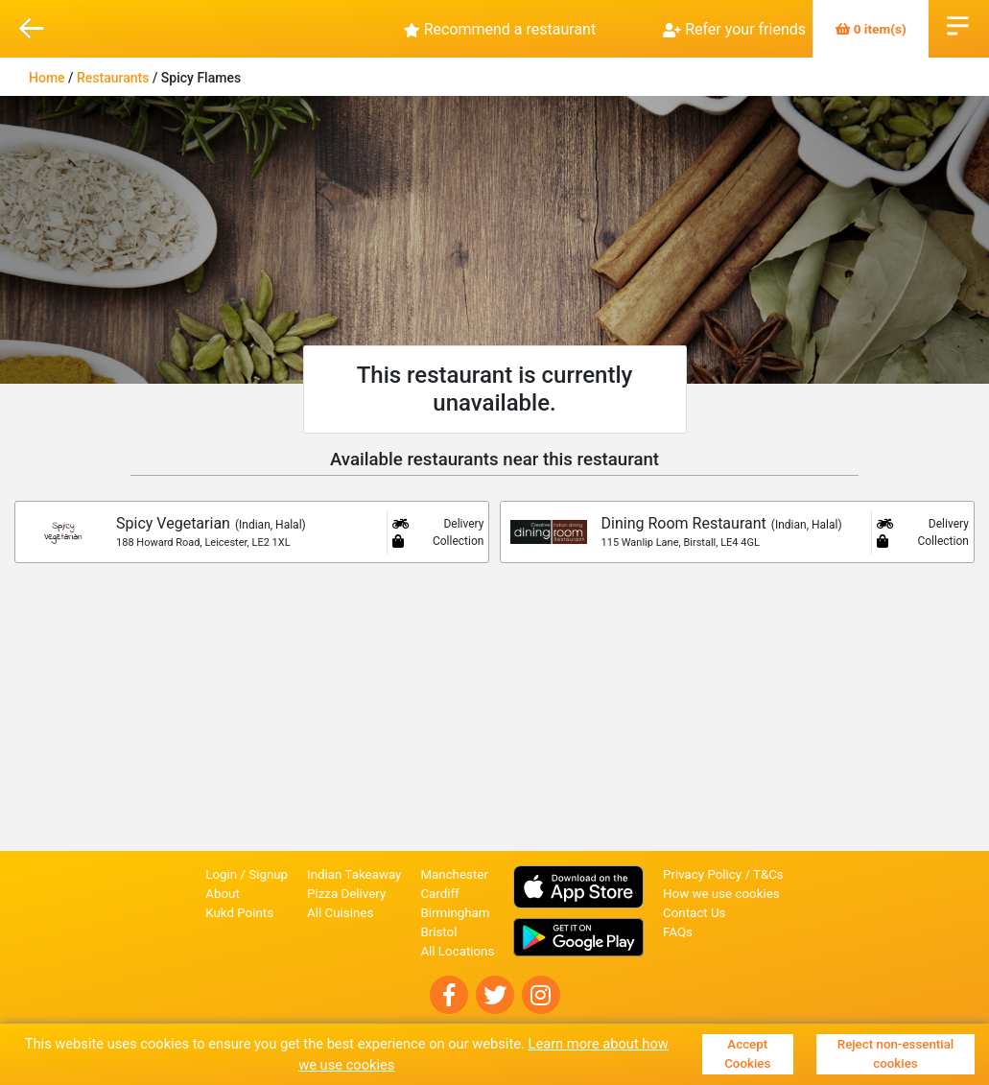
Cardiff (439, 893)
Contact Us (694, 913)
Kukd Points (239, 913)
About (222, 893)
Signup (268, 874)
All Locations (457, 951)
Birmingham (454, 913)
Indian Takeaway (354, 874)
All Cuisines (340, 913)
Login (221, 874)
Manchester (453, 874)
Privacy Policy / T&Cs (723, 874)
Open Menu (958, 24)
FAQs (678, 932)
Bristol (438, 932)
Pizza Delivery (346, 893)
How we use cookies (721, 893)
